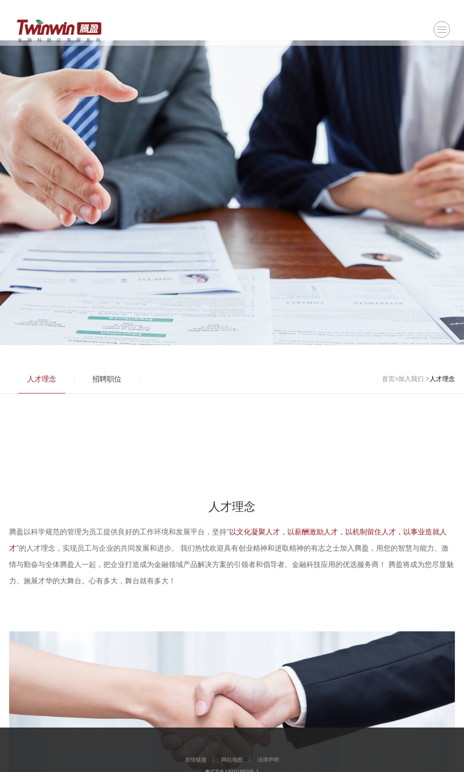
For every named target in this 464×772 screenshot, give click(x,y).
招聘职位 (106, 384)
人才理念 (41, 384)
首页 (388, 384)
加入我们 (411, 384)
